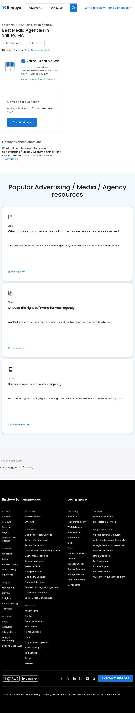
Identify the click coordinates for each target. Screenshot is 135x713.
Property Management (37, 642)
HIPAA (64, 694)
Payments (7, 574)
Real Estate (31, 652)
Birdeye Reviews (76, 569)
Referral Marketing (34, 561)
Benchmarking (10, 603)
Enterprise (30, 521)
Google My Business (36, 576)
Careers (72, 558)
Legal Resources (76, 579)
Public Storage (32, 647)
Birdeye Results (76, 574)
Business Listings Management (42, 587)
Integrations (9, 632)
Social (5, 558)
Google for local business (38, 534)
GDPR (56, 694)
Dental (28, 616)
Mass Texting (9, 569)
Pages (5, 532)
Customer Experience (36, 592)
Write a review (95, 8)
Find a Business (101, 555)
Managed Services (103, 516)
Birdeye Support (101, 566)
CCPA (72, 694)
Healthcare (31, 626)
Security (46, 694)
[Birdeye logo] (12, 7)
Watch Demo (75, 527)
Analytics (7, 626)
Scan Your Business (103, 550)
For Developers (101, 561)
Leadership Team (77, 521)
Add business (22, 122)
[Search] (73, 8)
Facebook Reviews (34, 582)
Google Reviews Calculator (107, 534)
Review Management (36, 540)
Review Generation (35, 545)
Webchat (7, 553)
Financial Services (34, 621)
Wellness (30, 663)
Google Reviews (33, 571)
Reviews (6, 521)
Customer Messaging (36, 555)
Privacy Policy (33, 694)
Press (70, 548)
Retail (28, 658)
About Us (72, 516)
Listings (6, 516)
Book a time (74, 532)
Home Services (33, 631)
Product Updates (77, 553)
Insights (6, 598)
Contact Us (74, 584)
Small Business (33, 516)
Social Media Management (39, 597)
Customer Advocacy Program (109, 576)
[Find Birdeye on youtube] (87, 678)
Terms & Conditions (13, 694)
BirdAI (5, 621)
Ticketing (7, 608)
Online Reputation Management (42, 550)
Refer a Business (102, 571)
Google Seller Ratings (9, 539)
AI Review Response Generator (109, 540)
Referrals (7, 527)
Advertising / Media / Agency (41, 79)
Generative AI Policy (88, 694)
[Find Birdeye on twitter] (68, 678)
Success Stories (76, 563)
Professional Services (104, 521)
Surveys (6, 592)
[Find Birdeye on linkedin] (74, 678)
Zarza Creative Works (44, 61)
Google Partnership (8, 639)
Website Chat (32, 566)
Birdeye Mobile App (12, 645)
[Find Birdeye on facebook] (61, 678)
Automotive (31, 610)
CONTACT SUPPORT (115, 678)
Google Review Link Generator (109, 545)
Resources (73, 537)
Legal (27, 637)
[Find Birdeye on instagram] (80, 678)
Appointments (10, 564)
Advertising (11, 159)
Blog (70, 542)
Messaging (8, 587)
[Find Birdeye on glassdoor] (94, 678)
